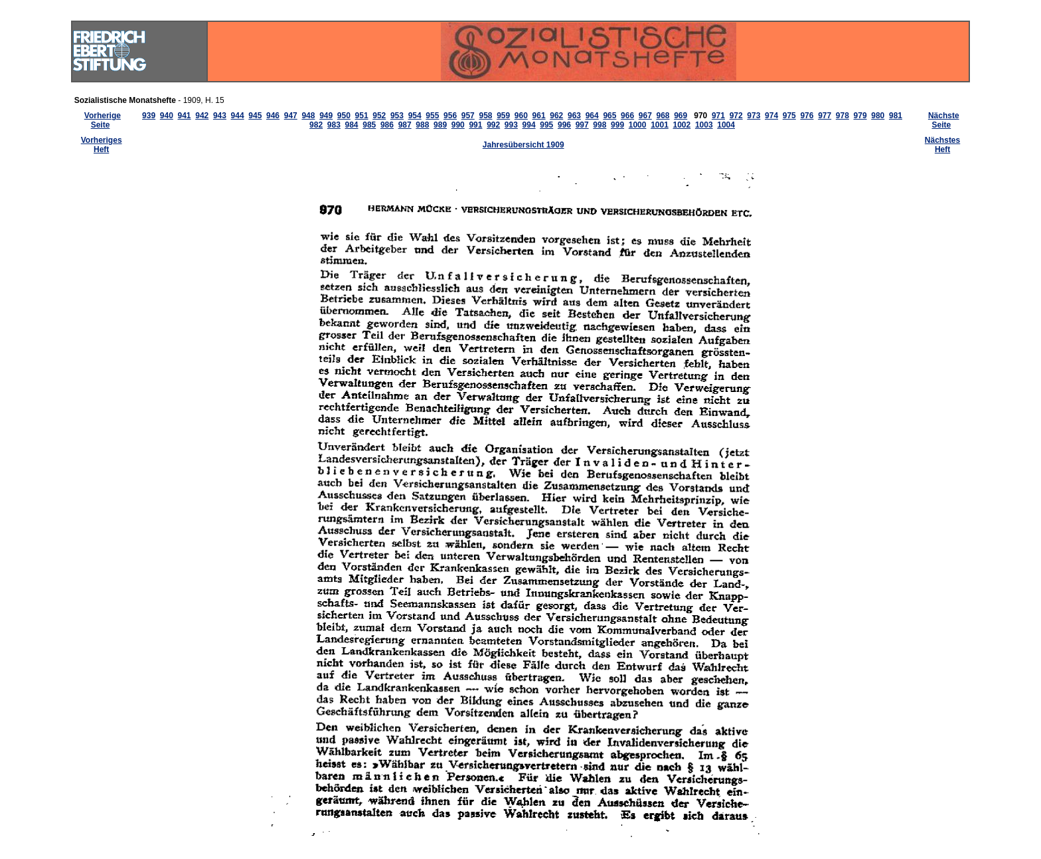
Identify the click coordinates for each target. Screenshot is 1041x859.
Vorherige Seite (102, 120)
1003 (704, 125)
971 (718, 115)
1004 (726, 125)
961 (539, 115)
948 (308, 115)
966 (627, 115)
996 (564, 125)
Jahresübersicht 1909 (523, 144)
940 (166, 115)
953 (397, 115)
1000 (638, 125)
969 (680, 115)
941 (184, 115)
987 (405, 125)
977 (824, 115)
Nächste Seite (943, 120)
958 (485, 115)
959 (503, 115)
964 (592, 115)
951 (361, 115)
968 (662, 115)
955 (432, 115)
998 (599, 125)
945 (255, 115)
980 (877, 115)
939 (148, 115)
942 (201, 115)
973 (753, 115)
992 (493, 125)
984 (352, 125)
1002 (682, 125)
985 (369, 125)
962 (556, 115)
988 (422, 125)
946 (273, 115)
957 (468, 115)
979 (860, 115)
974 (771, 115)
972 (736, 115)
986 (387, 125)
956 (450, 115)
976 (806, 115)
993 (511, 125)
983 (334, 125)
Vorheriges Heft (101, 145)
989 (440, 125)
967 (645, 115)
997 (582, 125)
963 (574, 115)
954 (415, 115)
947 (290, 115)
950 (344, 115)
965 (609, 115)
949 (326, 115)
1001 (660, 125)
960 (521, 115)
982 (316, 125)
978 (842, 115)
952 (379, 115)
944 (237, 115)
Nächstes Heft (942, 145)
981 (895, 115)
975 (789, 115)
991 (475, 125)
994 (529, 125)
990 (458, 125)
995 (546, 125)
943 (219, 115)
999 (617, 125)
